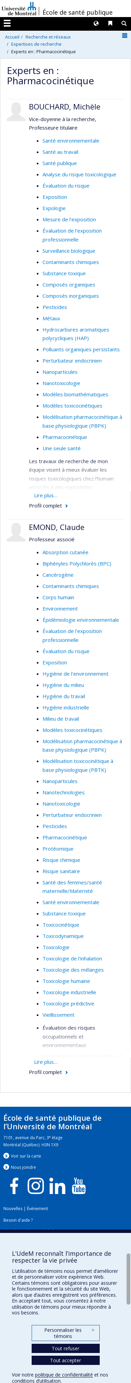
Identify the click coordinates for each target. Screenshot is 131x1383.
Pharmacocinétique (65, 436)
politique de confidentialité (64, 1374)
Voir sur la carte (26, 1156)
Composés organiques (69, 284)
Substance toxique (64, 273)
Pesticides (55, 307)
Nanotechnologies (64, 792)
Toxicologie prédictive (68, 1003)
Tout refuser (65, 1348)
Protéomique (58, 848)
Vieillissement (59, 1014)
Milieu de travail (61, 718)
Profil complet (45, 505)
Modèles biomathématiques (75, 394)
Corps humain (58, 597)
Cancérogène (58, 574)
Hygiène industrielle (66, 707)
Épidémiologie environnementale (81, 619)
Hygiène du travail (64, 696)
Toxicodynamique (63, 935)
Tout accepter (65, 1360)
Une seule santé (62, 448)
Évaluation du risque (66, 185)
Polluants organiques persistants (81, 349)
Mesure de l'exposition (69, 219)
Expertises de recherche (36, 44)
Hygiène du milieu (63, 684)
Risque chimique (61, 859)
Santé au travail (60, 151)
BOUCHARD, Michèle (64, 106)
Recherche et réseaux (48, 37)
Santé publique (60, 163)
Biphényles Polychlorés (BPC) (77, 563)
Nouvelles (12, 1208)
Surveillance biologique (69, 250)
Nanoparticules (60, 371)
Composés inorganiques (71, 295)
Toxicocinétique (61, 924)
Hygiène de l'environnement (76, 673)
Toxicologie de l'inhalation (72, 958)
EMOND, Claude (56, 527)
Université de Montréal (19, 8)
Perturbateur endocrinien (72, 360)
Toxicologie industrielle (69, 992)
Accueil (12, 37)
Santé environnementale (71, 140)
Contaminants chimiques (71, 262)
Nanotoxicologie (61, 383)
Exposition (55, 196)
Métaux (51, 318)
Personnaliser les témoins (69, 1333)
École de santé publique (78, 12)
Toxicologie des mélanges (73, 969)
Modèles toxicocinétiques (72, 405)
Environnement (60, 608)
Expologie (54, 208)
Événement (37, 1208)
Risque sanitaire (61, 871)
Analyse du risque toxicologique (79, 174)
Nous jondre (23, 1167)
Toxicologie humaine (66, 980)
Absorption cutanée (65, 552)
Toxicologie (56, 947)
